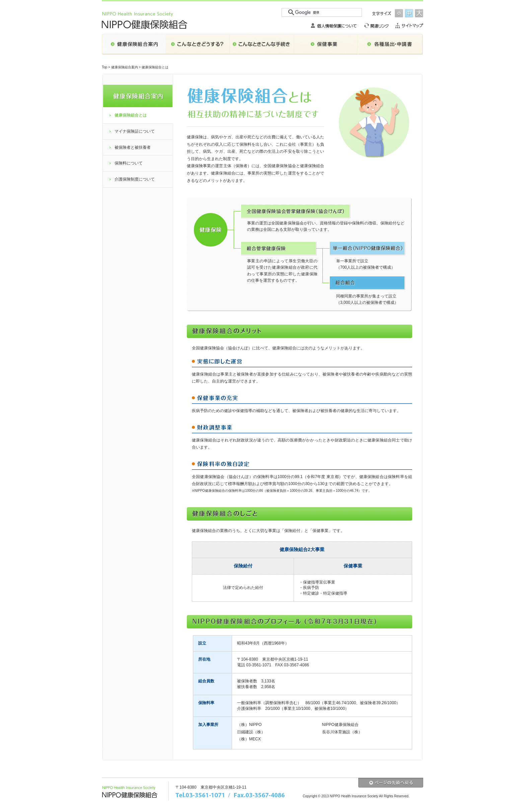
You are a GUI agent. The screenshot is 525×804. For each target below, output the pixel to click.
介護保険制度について (135, 179)
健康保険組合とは (131, 115)
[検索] (322, 12)
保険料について (129, 163)
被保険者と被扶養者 (133, 147)
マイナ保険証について (135, 131)
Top (104, 67)
